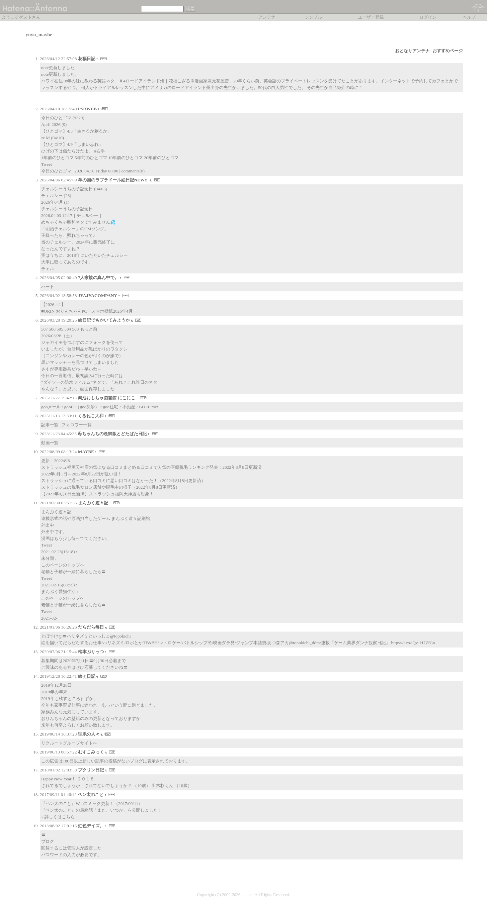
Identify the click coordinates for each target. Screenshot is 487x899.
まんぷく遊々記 (93, 502)
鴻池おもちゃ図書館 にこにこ (106, 397)
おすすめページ (448, 50)
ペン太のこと (91, 794)
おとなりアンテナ (412, 50)
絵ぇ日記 (86, 676)
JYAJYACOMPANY (97, 295)
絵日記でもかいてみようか (104, 320)
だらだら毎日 (91, 627)
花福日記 (86, 58)
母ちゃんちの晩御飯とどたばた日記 (112, 433)
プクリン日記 (91, 769)
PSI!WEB (87, 108)
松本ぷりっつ (91, 651)
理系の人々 (89, 734)
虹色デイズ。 (91, 825)
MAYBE (86, 451)
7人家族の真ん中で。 (98, 277)
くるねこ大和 (91, 415)
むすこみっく (91, 751)
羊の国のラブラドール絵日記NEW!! (113, 179)
